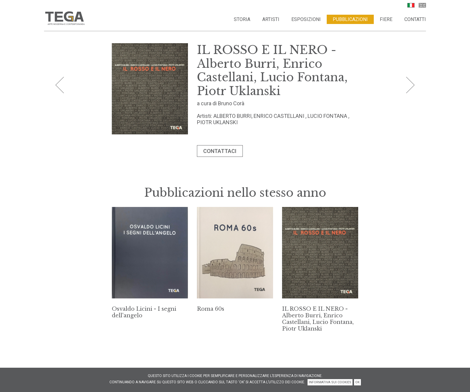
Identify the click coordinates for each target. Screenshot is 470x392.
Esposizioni (306, 19)
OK (357, 382)
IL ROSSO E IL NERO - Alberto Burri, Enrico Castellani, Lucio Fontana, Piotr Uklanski (318, 319)
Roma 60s (210, 309)
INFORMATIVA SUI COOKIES (330, 382)
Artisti (270, 19)
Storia (242, 19)
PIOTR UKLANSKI (217, 122)
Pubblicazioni (350, 19)
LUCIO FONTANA (327, 116)
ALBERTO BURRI (232, 116)
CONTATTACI (219, 151)
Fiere (386, 19)
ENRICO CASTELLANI (278, 116)
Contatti (415, 19)
